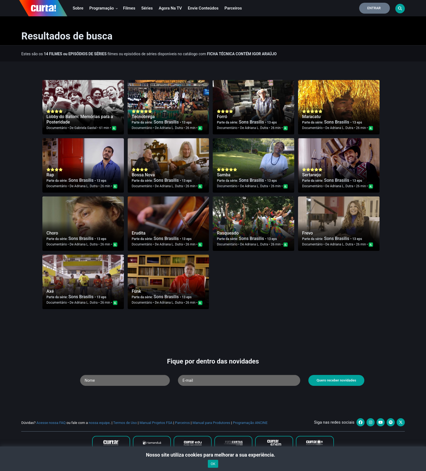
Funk (136, 291)
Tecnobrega (143, 116)
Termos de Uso (125, 423)
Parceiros (233, 8)
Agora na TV (170, 8)
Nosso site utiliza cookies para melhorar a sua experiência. (213, 455)
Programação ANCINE (250, 423)
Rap (50, 174)
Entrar (374, 8)
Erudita (139, 233)
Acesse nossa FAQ (51, 423)
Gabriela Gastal (85, 128)
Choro (52, 233)
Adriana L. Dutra (171, 128)
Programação (103, 8)
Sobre (78, 8)
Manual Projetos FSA (155, 423)
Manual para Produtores (211, 423)
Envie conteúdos (203, 8)
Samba (223, 174)
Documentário (56, 128)
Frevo (307, 233)
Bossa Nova (143, 174)
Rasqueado (228, 233)
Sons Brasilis (167, 122)
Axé (50, 291)
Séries (147, 8)
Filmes (129, 8)
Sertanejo (311, 174)
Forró (222, 116)
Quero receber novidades (336, 380)
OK (213, 464)
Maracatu (311, 116)
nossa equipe (99, 423)
